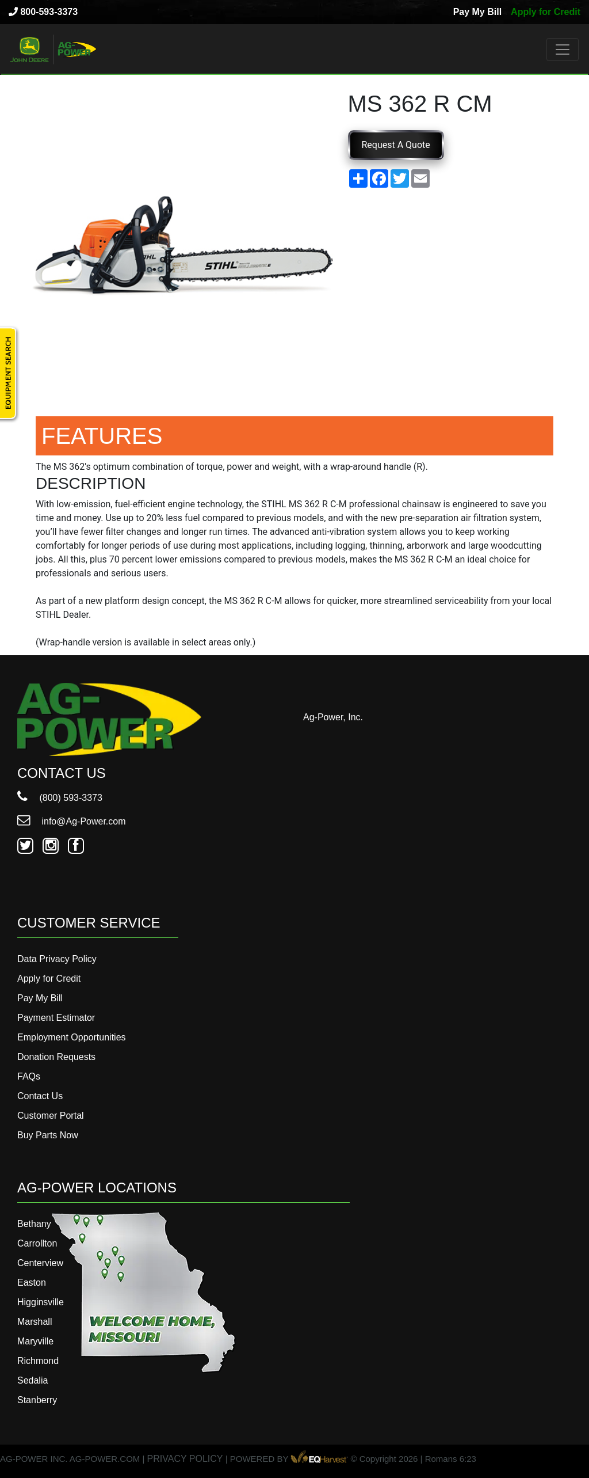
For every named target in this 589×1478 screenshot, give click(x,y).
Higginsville (40, 1302)
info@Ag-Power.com (71, 821)
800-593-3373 (43, 12)
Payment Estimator (56, 1018)
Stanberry (37, 1400)
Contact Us (40, 1096)
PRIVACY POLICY (185, 1459)
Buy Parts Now (47, 1135)
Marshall (34, 1322)
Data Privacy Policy (57, 959)
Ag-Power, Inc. (333, 717)
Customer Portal (50, 1115)
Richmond (38, 1361)
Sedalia (32, 1380)
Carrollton (37, 1243)
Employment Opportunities (71, 1037)
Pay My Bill (477, 12)
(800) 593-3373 (59, 798)
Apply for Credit (545, 12)
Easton (31, 1282)
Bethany (34, 1224)
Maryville (35, 1341)
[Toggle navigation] (562, 49)
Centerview (40, 1263)
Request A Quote (396, 144)
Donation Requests (56, 1057)
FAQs (28, 1076)
